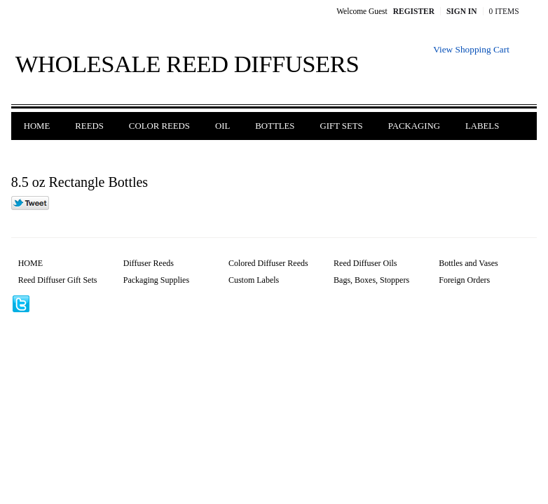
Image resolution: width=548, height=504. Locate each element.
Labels (482, 126)
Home (37, 126)
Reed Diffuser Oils (365, 263)
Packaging (414, 126)
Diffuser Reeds (148, 263)
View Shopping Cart (471, 49)
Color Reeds (159, 126)
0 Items (504, 11)
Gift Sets (341, 126)
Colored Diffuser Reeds (268, 263)
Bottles (274, 126)
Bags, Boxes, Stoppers (371, 280)
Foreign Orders (62, 154)
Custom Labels (253, 280)
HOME (30, 263)
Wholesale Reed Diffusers (187, 63)
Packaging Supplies (156, 280)
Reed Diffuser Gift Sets (57, 280)
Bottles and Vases (468, 263)
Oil (222, 126)
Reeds (89, 126)
